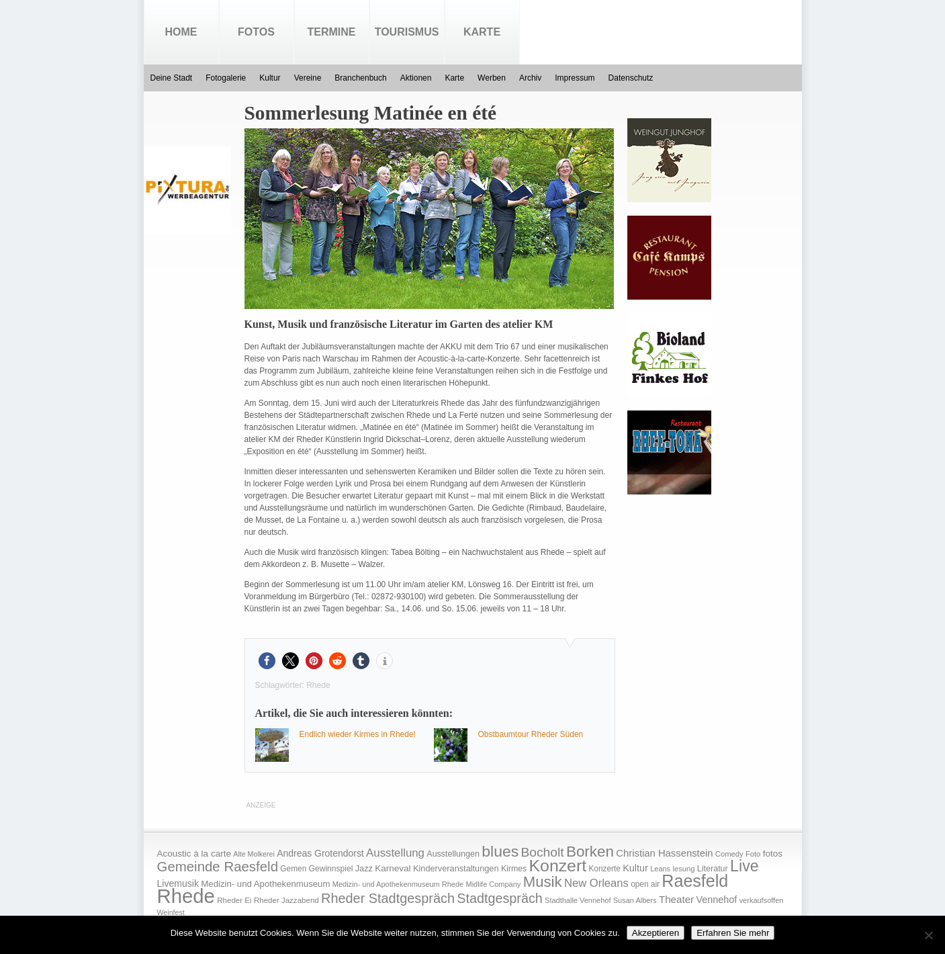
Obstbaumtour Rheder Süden (531, 734)
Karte (481, 32)
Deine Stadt (171, 78)
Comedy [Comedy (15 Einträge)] (729, 854)
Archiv (530, 78)
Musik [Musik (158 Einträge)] (542, 881)
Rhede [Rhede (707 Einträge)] (186, 896)
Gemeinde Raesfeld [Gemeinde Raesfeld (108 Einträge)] (218, 866)
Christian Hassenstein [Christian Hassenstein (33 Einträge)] (664, 853)
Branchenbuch (360, 78)
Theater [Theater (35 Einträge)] (676, 899)
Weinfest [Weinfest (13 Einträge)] (171, 912)
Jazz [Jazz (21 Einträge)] (364, 868)
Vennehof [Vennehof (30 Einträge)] (716, 899)
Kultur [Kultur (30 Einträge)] (635, 868)
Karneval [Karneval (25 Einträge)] (392, 868)
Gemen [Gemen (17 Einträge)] (293, 868)
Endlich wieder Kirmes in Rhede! (358, 734)
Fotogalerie (226, 78)
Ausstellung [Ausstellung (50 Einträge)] (395, 853)
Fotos (256, 32)
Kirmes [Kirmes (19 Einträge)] (514, 868)
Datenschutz (631, 78)
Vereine (308, 78)
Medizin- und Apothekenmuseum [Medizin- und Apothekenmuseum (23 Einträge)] (265, 884)
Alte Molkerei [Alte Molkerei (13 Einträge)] (254, 854)
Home (181, 32)
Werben (492, 78)
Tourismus (407, 32)
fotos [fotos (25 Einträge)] (772, 854)
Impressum (574, 78)
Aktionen (416, 78)
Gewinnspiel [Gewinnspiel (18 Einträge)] (331, 868)
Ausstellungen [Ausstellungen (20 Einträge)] (453, 854)
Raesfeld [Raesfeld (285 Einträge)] (695, 880)
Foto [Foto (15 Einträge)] (753, 854)
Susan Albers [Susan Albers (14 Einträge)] (635, 900)
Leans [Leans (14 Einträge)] (660, 869)
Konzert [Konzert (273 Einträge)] (558, 866)
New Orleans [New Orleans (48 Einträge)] (596, 883)
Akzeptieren (655, 933)
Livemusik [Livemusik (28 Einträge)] (178, 883)
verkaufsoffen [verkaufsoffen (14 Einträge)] (761, 900)
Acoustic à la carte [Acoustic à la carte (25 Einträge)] (194, 854)
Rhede (318, 685)
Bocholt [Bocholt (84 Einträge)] (542, 852)
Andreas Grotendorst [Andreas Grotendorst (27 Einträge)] (320, 853)
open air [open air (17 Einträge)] (645, 884)
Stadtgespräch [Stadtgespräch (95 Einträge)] (499, 898)
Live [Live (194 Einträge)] (744, 866)
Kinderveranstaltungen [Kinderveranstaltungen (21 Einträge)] (456, 868)
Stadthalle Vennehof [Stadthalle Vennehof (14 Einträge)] (578, 900)
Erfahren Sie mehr (732, 933)
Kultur (269, 78)
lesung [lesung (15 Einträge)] (683, 869)
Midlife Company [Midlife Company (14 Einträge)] (493, 884)
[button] (267, 660)
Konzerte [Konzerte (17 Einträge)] (604, 868)
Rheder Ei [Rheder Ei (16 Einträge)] (234, 900)
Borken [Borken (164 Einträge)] (590, 851)
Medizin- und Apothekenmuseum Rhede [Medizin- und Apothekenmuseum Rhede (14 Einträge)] (397, 884)
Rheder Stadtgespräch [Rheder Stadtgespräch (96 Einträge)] (388, 898)
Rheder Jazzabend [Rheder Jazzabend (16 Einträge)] (286, 900)
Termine (332, 32)
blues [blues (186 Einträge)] (500, 851)
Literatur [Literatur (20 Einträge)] (712, 868)
